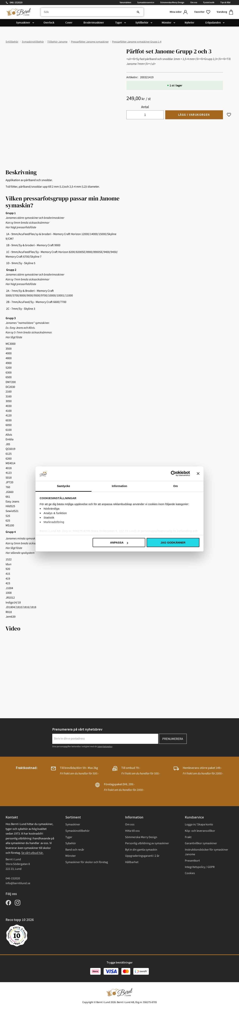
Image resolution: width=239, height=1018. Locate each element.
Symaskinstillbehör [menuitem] (77, 831)
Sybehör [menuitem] (70, 843)
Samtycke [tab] (63, 486)
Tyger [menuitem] (118, 23)
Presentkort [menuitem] (192, 861)
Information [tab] (119, 486)
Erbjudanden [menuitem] (213, 23)
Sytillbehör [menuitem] (141, 23)
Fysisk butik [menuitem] (208, 2)
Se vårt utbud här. (32, 853)
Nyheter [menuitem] (189, 23)
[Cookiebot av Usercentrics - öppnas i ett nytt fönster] (173, 473)
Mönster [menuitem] (166, 23)
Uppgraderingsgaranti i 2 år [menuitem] (142, 856)
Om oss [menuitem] (193, 2)
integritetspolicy (104, 746)
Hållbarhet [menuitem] (131, 862)
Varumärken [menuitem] (125, 2)
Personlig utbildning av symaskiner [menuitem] (147, 843)
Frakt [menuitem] (188, 837)
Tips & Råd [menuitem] (225, 2)
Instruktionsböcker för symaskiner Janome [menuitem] (206, 852)
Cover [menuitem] (68, 23)
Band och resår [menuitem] (74, 850)
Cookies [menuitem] (190, 873)
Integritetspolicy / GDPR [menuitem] (200, 867)
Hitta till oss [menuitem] (132, 831)
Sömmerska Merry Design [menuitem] (172, 2)
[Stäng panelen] (198, 473)
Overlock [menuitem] (49, 23)
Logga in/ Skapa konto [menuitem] (199, 824)
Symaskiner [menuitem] (23, 23)
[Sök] (138, 12)
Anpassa (119, 542)
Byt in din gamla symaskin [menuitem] (141, 850)
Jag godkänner (173, 542)
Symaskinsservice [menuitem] (145, 2)
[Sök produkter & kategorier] (92, 12)
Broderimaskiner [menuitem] (93, 23)
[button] (202, 12)
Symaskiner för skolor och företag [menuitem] (86, 862)
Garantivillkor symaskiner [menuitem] (201, 843)
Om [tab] (175, 486)
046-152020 (16, 2)
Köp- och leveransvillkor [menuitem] (200, 831)
